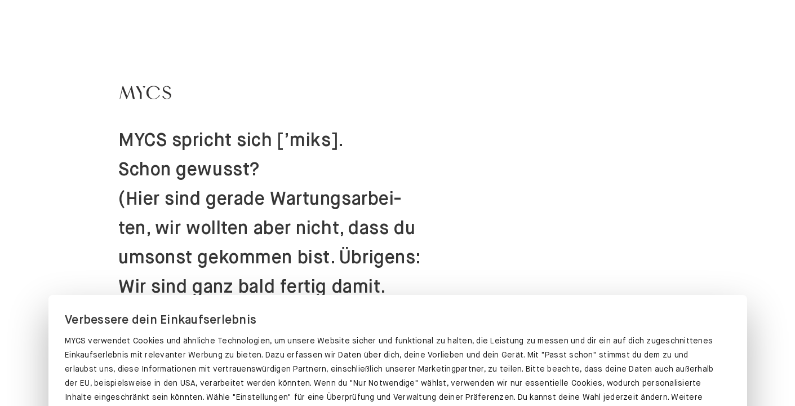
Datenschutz (90, 335)
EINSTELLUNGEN (397, 376)
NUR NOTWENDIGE (626, 376)
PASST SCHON (169, 373)
